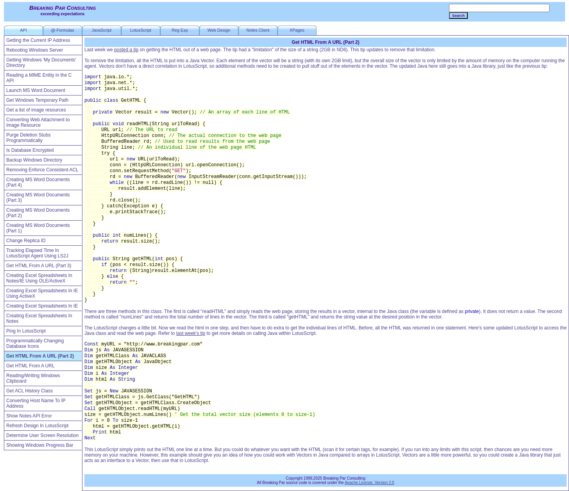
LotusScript (140, 30)
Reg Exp (180, 30)
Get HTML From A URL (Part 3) (38, 265)
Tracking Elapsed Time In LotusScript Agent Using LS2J (37, 253)
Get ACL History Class (29, 391)
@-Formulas (62, 30)
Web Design (219, 30)
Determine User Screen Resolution (42, 435)
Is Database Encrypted (30, 150)
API (23, 30)
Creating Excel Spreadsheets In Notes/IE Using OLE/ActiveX (39, 278)
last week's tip (190, 333)
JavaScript (101, 30)
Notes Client (258, 30)
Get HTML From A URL (30, 366)
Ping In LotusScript (26, 331)
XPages (297, 30)
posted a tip (126, 49)
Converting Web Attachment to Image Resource (38, 122)
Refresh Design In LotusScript (37, 425)
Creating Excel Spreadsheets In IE (42, 306)
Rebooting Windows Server (34, 50)
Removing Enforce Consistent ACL (42, 170)
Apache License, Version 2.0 (369, 482)
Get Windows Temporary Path (37, 100)
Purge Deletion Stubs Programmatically (28, 137)
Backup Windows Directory (34, 160)
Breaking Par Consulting (62, 7)
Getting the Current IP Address (38, 40)
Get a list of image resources (36, 110)
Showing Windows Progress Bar (39, 445)
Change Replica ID (26, 240)
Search (458, 15)
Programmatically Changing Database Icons (35, 343)
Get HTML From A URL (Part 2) (40, 356)
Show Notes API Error (29, 416)
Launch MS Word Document (35, 90)
